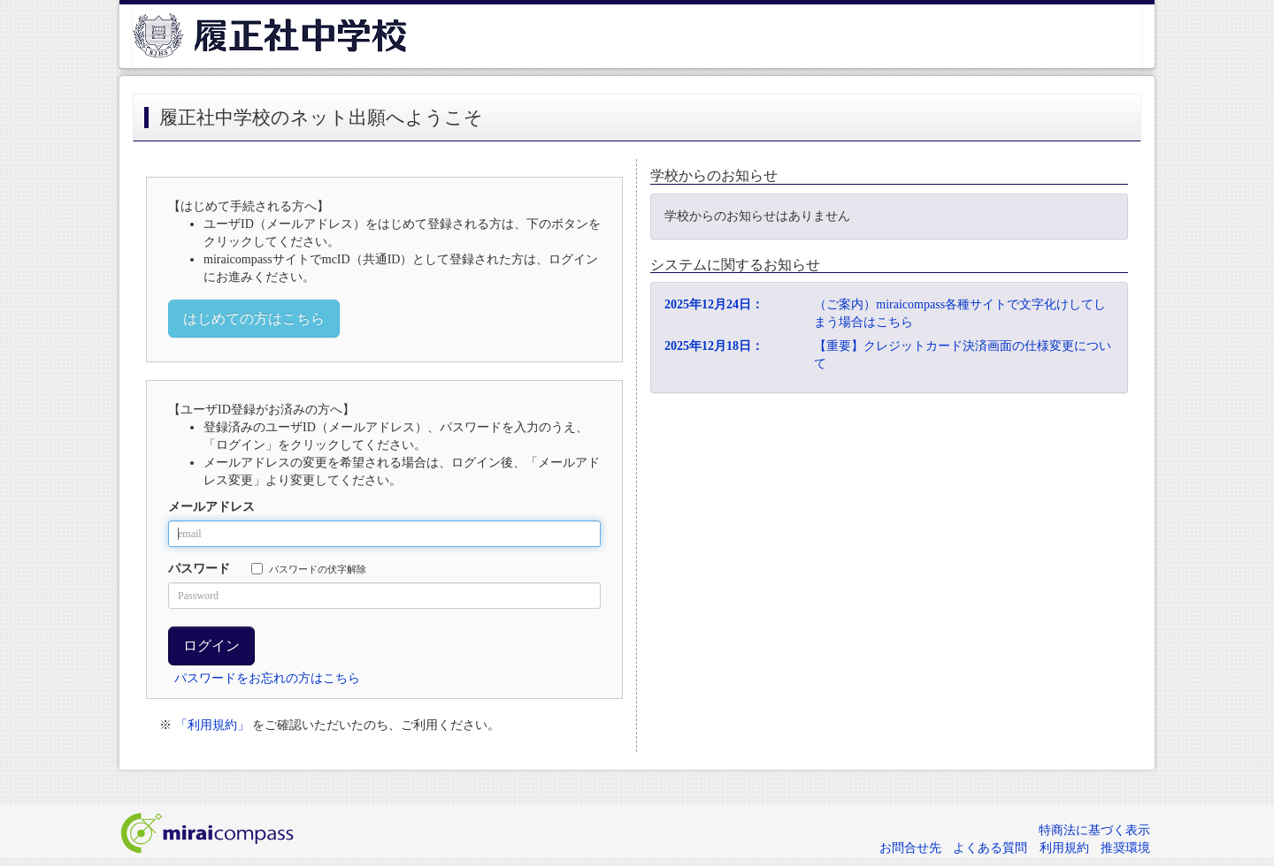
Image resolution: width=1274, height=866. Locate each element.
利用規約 (1064, 848)
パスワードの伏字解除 (308, 568)
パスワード (199, 568)
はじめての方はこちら (254, 318)
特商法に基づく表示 (1094, 830)
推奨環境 (1125, 848)
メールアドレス (211, 506)
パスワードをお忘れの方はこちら (267, 678)
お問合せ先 (910, 848)
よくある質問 (990, 848)
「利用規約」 (212, 725)
